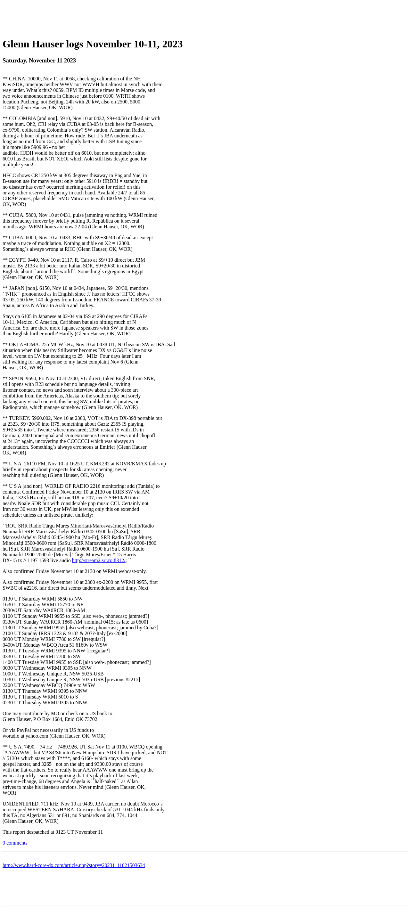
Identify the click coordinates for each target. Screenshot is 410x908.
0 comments (15, 843)
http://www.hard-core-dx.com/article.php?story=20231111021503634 (74, 865)
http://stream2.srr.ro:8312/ (99, 560)
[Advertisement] (205, 17)
